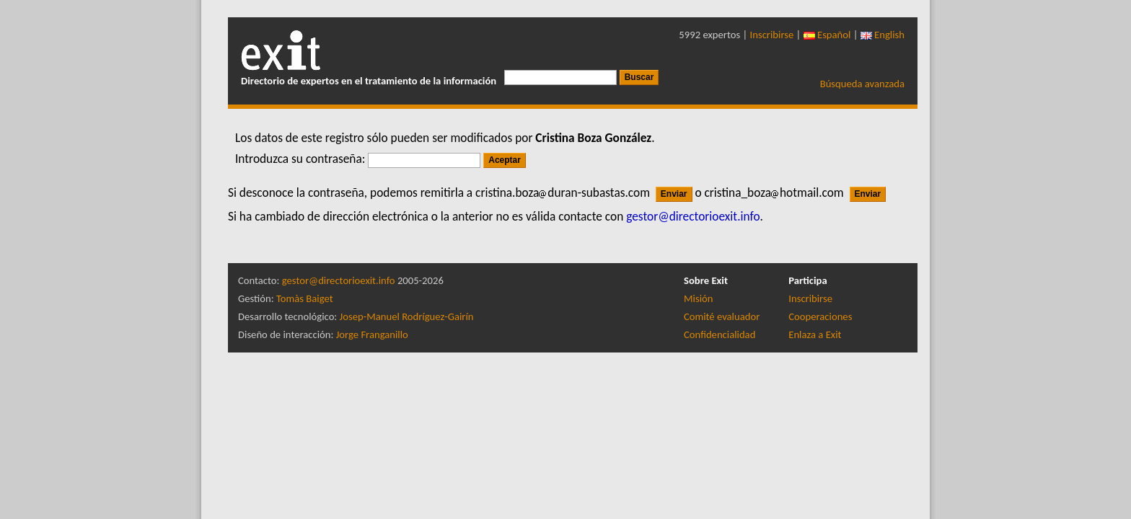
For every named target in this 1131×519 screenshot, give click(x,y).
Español (827, 34)
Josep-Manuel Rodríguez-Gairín (407, 316)
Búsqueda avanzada (862, 83)
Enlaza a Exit (814, 334)
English (883, 34)
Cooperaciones (820, 316)
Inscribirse (772, 34)
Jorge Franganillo (372, 334)
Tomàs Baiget (304, 298)
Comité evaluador (722, 316)
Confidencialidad (719, 334)
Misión (698, 298)
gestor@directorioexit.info (338, 280)
